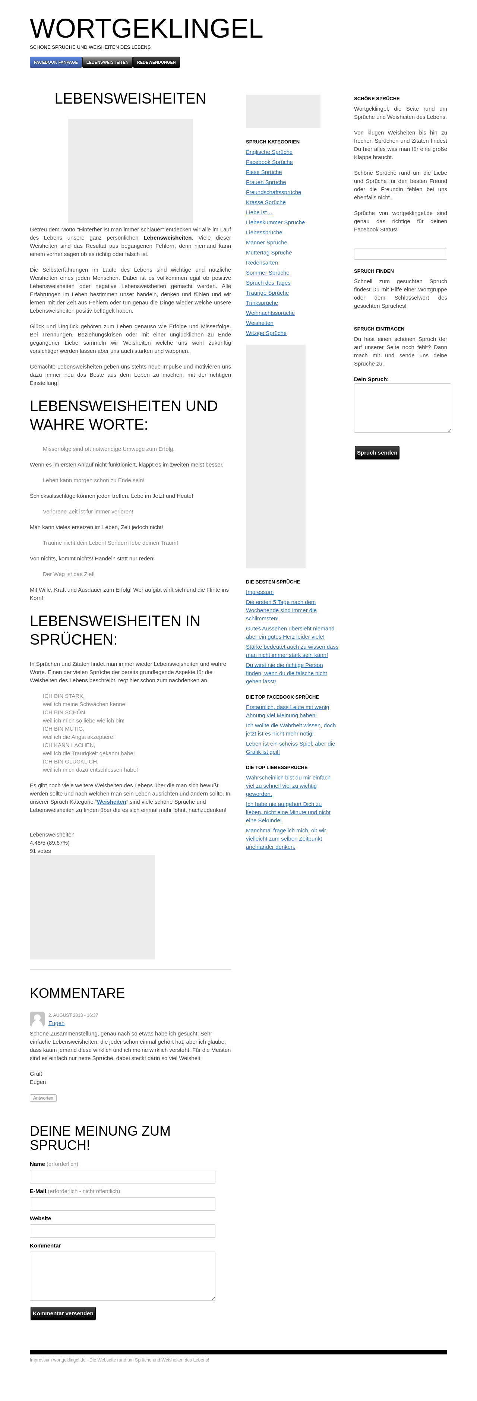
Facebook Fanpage (56, 62)
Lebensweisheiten (107, 62)
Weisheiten (111, 801)
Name (54, 1164)
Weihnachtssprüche (270, 313)
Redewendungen (156, 62)
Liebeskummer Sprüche (275, 222)
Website (40, 1218)
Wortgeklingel (146, 28)
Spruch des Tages (268, 282)
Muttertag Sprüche (269, 252)
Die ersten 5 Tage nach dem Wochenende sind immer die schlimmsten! (281, 610)
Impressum (260, 592)
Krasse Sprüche (266, 202)
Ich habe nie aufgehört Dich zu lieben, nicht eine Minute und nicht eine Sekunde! (288, 812)
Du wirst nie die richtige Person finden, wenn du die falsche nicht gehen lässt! (286, 673)
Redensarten (262, 262)
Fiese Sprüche (264, 172)
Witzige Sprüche (266, 333)
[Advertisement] (130, 171)
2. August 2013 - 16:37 (73, 1015)
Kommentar (45, 1245)
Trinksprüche (262, 303)
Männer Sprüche (266, 242)
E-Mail (75, 1191)
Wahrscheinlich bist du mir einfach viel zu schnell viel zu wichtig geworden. (288, 785)
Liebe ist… (259, 212)
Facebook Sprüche (269, 162)
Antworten (43, 1098)
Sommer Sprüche (268, 272)
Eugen (56, 1023)
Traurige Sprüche (267, 293)
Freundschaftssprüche (273, 192)
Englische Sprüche (269, 152)
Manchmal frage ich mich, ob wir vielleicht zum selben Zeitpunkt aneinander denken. (286, 838)
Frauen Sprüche (266, 182)
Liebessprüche (264, 232)
